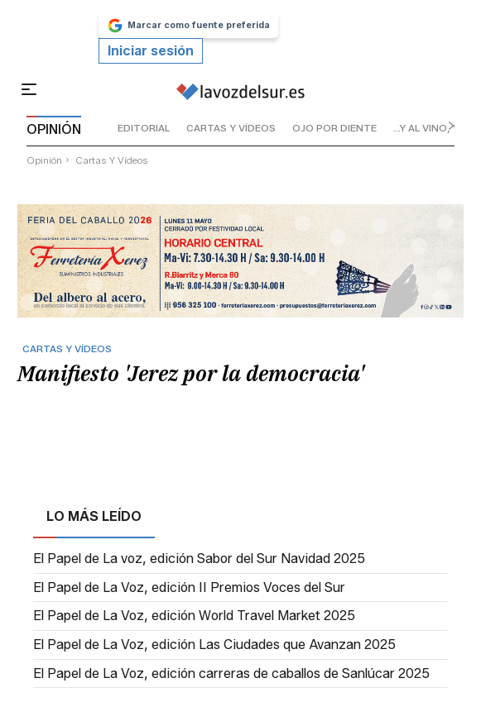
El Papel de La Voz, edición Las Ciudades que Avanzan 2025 (214, 644)
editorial (144, 128)
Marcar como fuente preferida (188, 25)
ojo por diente (334, 128)
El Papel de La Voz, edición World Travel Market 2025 (194, 616)
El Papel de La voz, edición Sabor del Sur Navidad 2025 (199, 558)
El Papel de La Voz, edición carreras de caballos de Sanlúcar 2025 (231, 673)
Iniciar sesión (151, 51)
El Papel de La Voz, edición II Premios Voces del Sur (189, 587)
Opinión (44, 160)
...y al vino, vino (435, 128)
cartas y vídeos (231, 128)
